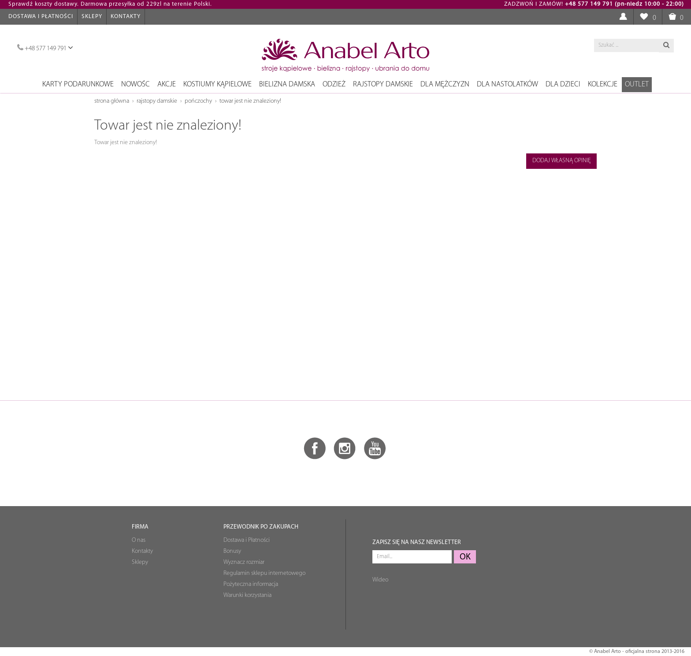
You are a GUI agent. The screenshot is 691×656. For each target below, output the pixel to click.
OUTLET (637, 84)
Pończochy (198, 101)
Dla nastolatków (507, 84)
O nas (138, 540)
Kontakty (126, 16)
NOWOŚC (135, 84)
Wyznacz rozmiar (243, 562)
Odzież (334, 84)
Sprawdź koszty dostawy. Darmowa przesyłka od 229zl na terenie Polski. (110, 4)
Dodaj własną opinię (561, 160)
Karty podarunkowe (78, 84)
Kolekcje (602, 84)
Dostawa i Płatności (40, 16)
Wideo (380, 580)
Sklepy (92, 16)
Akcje (166, 84)
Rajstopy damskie (383, 84)
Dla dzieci (563, 84)
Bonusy (232, 551)
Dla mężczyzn (444, 84)
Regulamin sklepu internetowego (264, 573)
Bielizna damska (287, 84)
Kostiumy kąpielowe (217, 84)
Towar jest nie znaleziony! (250, 101)
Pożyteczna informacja (250, 584)
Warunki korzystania (247, 595)
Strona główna (111, 101)
